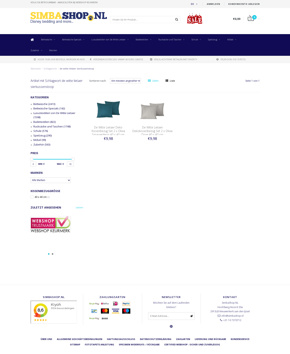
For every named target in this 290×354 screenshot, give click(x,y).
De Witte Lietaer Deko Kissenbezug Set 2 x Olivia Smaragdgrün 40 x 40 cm (108, 130)
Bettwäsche (46, 39)
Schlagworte (50, 68)
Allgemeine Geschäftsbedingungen (79, 339)
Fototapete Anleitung (99, 344)
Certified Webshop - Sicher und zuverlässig (192, 344)
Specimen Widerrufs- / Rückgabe (139, 344)
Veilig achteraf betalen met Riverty (173, 59)
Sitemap (75, 344)
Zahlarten (183, 339)
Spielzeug (212, 39)
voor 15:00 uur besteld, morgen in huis (59, 59)
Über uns (46, 339)
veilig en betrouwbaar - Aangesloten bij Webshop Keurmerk (64, 2)
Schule (195, 39)
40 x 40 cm (42, 197)
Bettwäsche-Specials (71, 39)
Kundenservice (240, 339)
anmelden (213, 4)
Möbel (230, 39)
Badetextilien (142, 39)
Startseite (36, 68)
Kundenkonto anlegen (244, 4)
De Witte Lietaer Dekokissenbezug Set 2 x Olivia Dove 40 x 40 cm (152, 130)
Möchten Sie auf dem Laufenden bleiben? (171, 305)
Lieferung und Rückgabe (210, 339)
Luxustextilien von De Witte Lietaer (108, 39)
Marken (53, 50)
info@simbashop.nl (232, 315)
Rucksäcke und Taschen (169, 39)
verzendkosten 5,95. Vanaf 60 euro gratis (116, 59)
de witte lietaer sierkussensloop (77, 68)
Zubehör (35, 50)
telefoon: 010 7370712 (231, 59)
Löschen (79, 207)
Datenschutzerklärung (155, 339)
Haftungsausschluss (121, 339)
